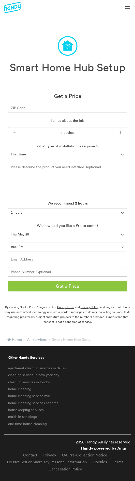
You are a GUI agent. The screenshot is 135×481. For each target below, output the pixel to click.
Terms (118, 461)
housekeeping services (26, 410)
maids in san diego (22, 416)
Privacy (49, 455)
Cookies (100, 461)
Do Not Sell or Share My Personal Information (47, 461)
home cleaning (19, 389)
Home (17, 339)
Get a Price (67, 286)
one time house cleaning (27, 424)
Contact (30, 455)
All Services (37, 339)
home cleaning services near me (33, 403)
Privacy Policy (89, 307)
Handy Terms (65, 307)
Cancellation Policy (65, 469)
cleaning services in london (29, 382)
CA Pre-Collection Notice (84, 455)
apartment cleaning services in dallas (37, 368)
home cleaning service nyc (29, 396)
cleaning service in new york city (33, 375)
